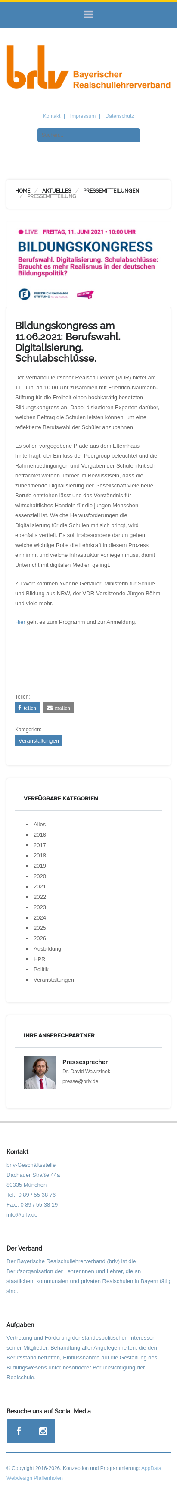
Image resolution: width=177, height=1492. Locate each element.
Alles (40, 824)
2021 (40, 886)
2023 (40, 907)
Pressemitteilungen (111, 191)
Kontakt (52, 116)
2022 (40, 897)
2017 (40, 845)
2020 (40, 876)
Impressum (83, 116)
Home (22, 191)
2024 (40, 917)
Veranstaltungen (39, 740)
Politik (41, 969)
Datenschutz (120, 116)
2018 (40, 855)
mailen (61, 708)
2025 (40, 928)
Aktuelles (56, 191)
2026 (40, 938)
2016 (40, 834)
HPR (39, 959)
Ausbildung (47, 948)
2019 (40, 866)
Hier (20, 622)
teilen (28, 708)
